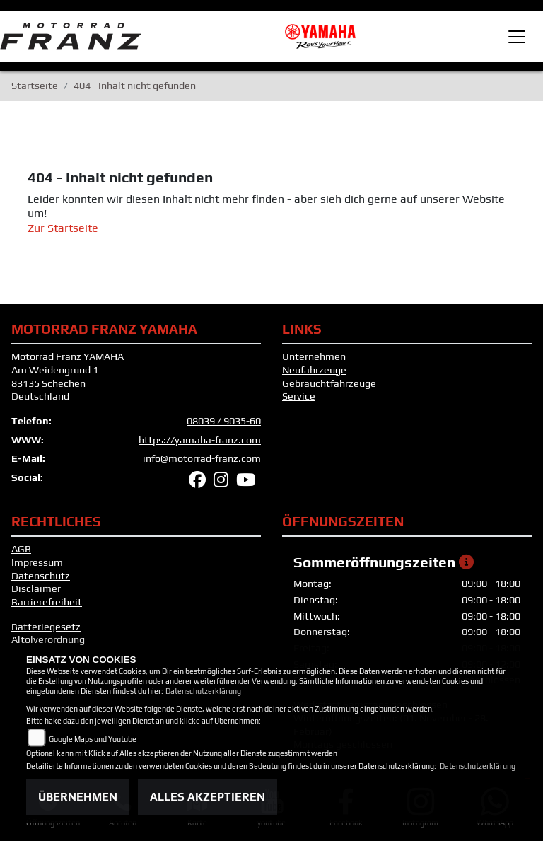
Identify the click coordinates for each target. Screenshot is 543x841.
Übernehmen (77, 797)
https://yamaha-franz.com (200, 440)
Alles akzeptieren (207, 797)
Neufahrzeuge (314, 370)
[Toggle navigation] (516, 37)
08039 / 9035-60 (224, 421)
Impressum (37, 562)
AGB (21, 549)
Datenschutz (40, 575)
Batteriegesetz (46, 626)
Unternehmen (314, 356)
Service (298, 396)
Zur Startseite (63, 228)
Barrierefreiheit (46, 602)
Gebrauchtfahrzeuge (329, 383)
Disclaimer (36, 588)
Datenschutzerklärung (203, 691)
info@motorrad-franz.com (202, 458)
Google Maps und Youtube (92, 739)
